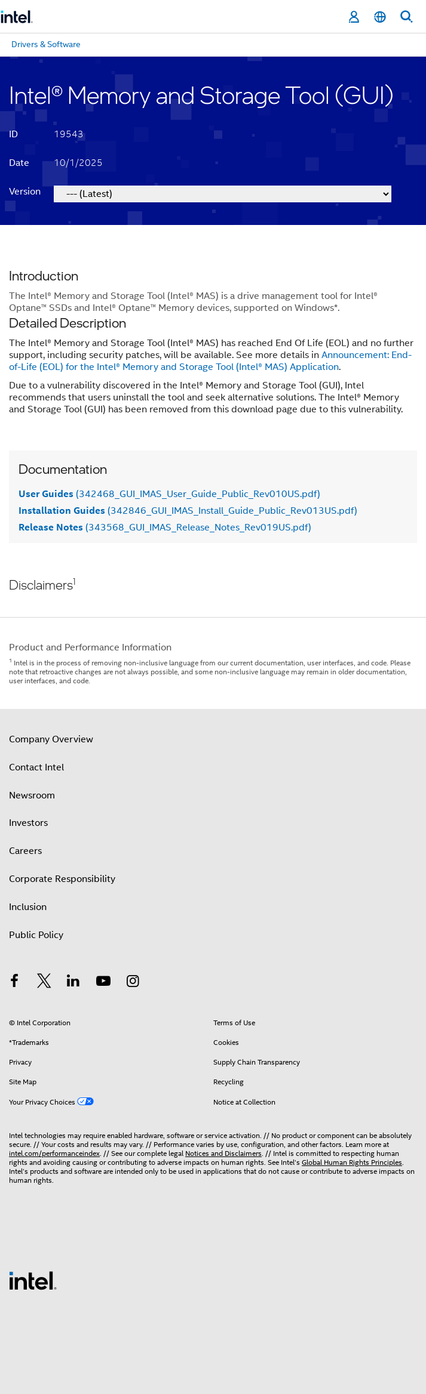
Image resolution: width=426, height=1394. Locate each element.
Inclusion (28, 907)
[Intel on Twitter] (44, 983)
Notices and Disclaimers (223, 1153)
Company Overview (51, 739)
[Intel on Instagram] (132, 983)
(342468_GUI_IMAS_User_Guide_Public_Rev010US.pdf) (169, 494)
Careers (25, 851)
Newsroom (32, 795)
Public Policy (36, 935)
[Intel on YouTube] (103, 983)
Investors (28, 823)
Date (19, 163)
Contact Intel (36, 767)
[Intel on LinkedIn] (73, 983)
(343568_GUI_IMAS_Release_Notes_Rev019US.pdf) (165, 527)
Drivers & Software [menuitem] (46, 44)
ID (13, 134)
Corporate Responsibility (62, 879)
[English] (380, 17)
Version (25, 192)
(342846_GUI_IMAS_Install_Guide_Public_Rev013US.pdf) (188, 511)
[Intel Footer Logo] (33, 1280)
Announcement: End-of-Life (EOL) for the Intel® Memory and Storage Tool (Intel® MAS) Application (210, 361)
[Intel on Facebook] (14, 983)
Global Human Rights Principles (352, 1162)
